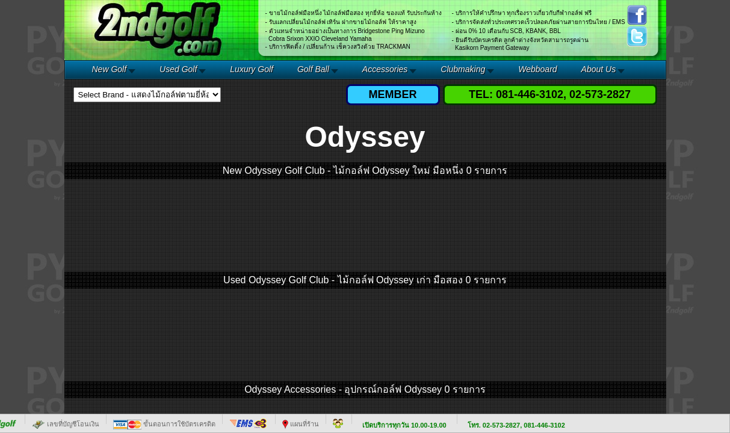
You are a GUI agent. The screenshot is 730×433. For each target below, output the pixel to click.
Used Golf (178, 69)
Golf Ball (313, 69)
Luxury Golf (251, 69)
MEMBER (393, 94)
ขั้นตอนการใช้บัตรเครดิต (164, 424)
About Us (598, 69)
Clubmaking (463, 69)
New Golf (109, 69)
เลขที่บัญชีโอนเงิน (65, 424)
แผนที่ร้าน (300, 424)
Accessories (384, 69)
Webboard (537, 69)
